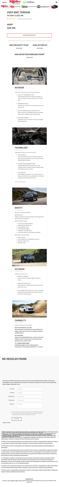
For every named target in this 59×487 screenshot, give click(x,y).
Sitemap (17, 480)
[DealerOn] (29, 479)
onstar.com (15, 463)
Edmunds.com (29, 19)
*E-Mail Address (11, 396)
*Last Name (12, 392)
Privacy (20, 480)
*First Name (12, 388)
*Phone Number (11, 400)
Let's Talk (16, 419)
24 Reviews (22, 19)
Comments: (12, 404)
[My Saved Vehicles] (54, 7)
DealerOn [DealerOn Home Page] (13, 480)
